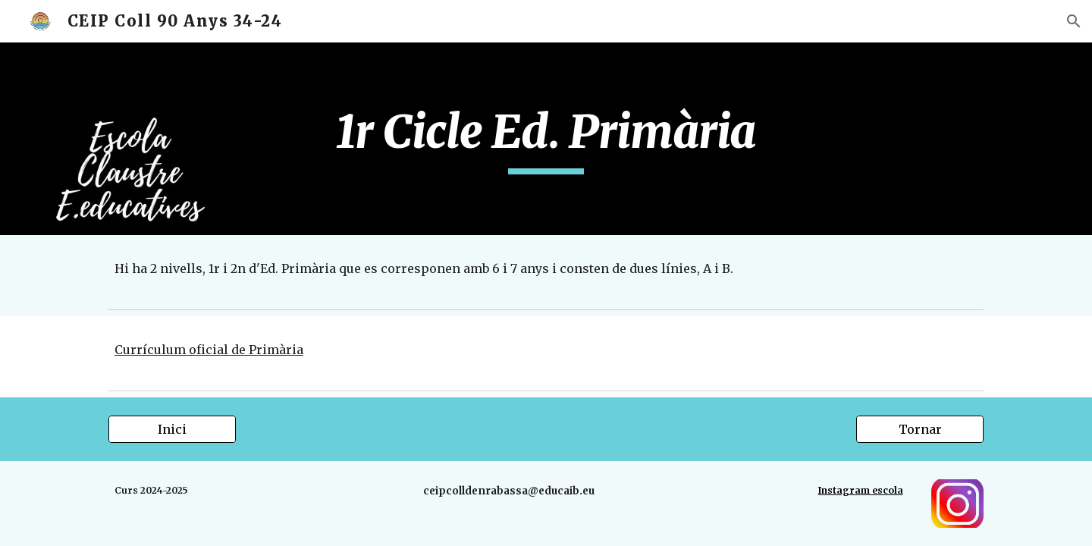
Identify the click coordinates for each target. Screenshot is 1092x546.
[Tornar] (920, 429)
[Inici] (172, 429)
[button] (1074, 21)
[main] (546, 138)
